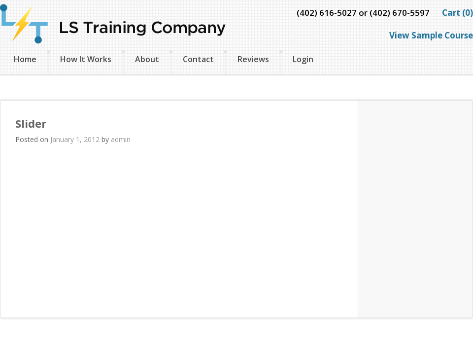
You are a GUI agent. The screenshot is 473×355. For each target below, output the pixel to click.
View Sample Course (431, 35)
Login (303, 59)
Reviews (253, 59)
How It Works (85, 59)
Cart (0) (457, 12)
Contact (198, 59)
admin (121, 139)
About (147, 59)
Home (25, 59)
